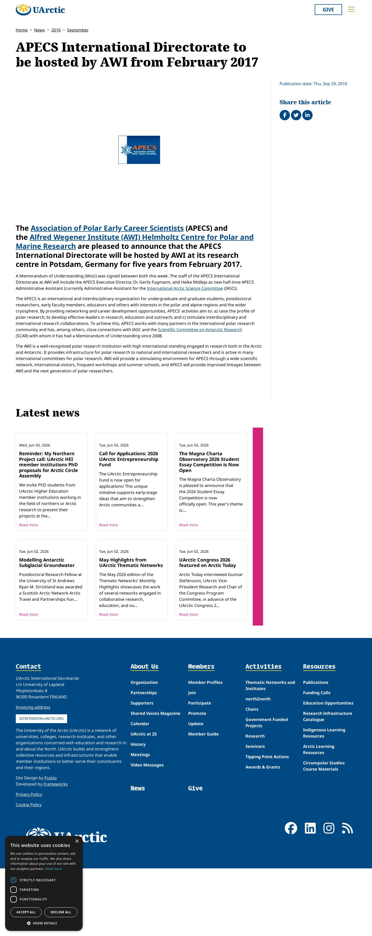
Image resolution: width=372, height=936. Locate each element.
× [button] (77, 841)
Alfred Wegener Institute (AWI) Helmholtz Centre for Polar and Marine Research (135, 241)
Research (255, 803)
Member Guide (203, 801)
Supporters (142, 770)
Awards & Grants (263, 834)
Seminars (255, 814)
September (78, 30)
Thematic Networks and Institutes (270, 753)
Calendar (140, 791)
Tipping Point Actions (267, 824)
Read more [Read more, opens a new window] (53, 869)
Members (201, 735)
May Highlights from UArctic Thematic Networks (131, 630)
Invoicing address (33, 775)
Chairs (252, 777)
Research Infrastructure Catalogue (327, 784)
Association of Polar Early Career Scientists (107, 228)
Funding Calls (316, 760)
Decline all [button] (61, 912)
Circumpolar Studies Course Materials (324, 833)
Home (22, 30)
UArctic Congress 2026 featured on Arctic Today (207, 630)
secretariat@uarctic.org (41, 786)
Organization (144, 750)
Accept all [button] (26, 912)
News (39, 30)
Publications (315, 750)
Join (192, 760)
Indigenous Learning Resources (324, 800)
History (138, 812)
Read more (28, 558)
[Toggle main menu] (351, 9)
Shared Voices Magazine (155, 781)
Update (195, 791)
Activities (264, 735)
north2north (258, 766)
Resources (319, 735)
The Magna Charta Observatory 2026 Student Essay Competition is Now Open (209, 495)
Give (328, 9)
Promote (197, 781)
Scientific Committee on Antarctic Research (200, 329)
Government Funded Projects (267, 790)
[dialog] (44, 883)
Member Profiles (205, 750)
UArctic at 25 (144, 801)
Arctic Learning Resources (318, 817)
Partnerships (144, 760)
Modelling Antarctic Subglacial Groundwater (47, 630)
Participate (199, 770)
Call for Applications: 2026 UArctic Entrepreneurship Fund (128, 492)
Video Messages (147, 832)
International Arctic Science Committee (185, 288)
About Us (145, 735)
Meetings (140, 822)
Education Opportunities (328, 770)
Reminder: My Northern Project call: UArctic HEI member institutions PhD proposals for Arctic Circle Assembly (48, 498)
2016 (56, 30)
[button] (43, 923)
